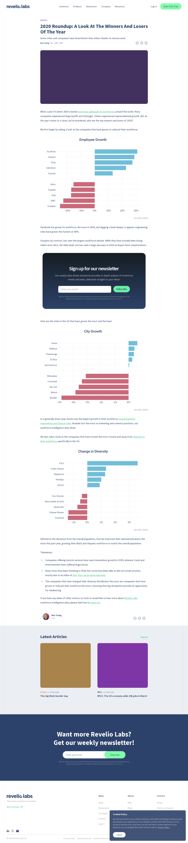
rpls (99, 692)
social (43, 692)
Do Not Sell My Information (105, 838)
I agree (119, 835)
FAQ (129, 802)
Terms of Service (84, 838)
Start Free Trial (171, 6)
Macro (43, 20)
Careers (102, 818)
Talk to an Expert (165, 808)
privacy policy (117, 299)
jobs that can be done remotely (89, 575)
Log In (154, 6)
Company (103, 813)
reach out (95, 602)
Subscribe (121, 289)
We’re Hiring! (14, 807)
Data (101, 802)
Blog (130, 808)
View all (144, 637)
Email (159, 802)
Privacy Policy (69, 838)
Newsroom (104, 808)
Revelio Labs (131, 598)
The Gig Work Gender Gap (54, 696)
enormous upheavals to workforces (96, 111)
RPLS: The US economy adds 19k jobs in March (122, 696)
